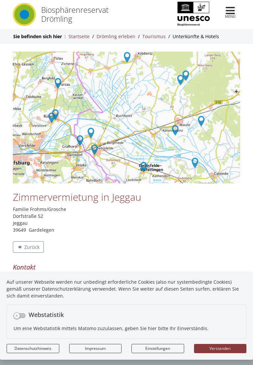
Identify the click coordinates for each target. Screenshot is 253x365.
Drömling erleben (116, 36)
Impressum (95, 348)
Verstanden (220, 348)
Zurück (28, 247)
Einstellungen (157, 348)
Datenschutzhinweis (32, 348)
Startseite (79, 36)
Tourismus (154, 36)
